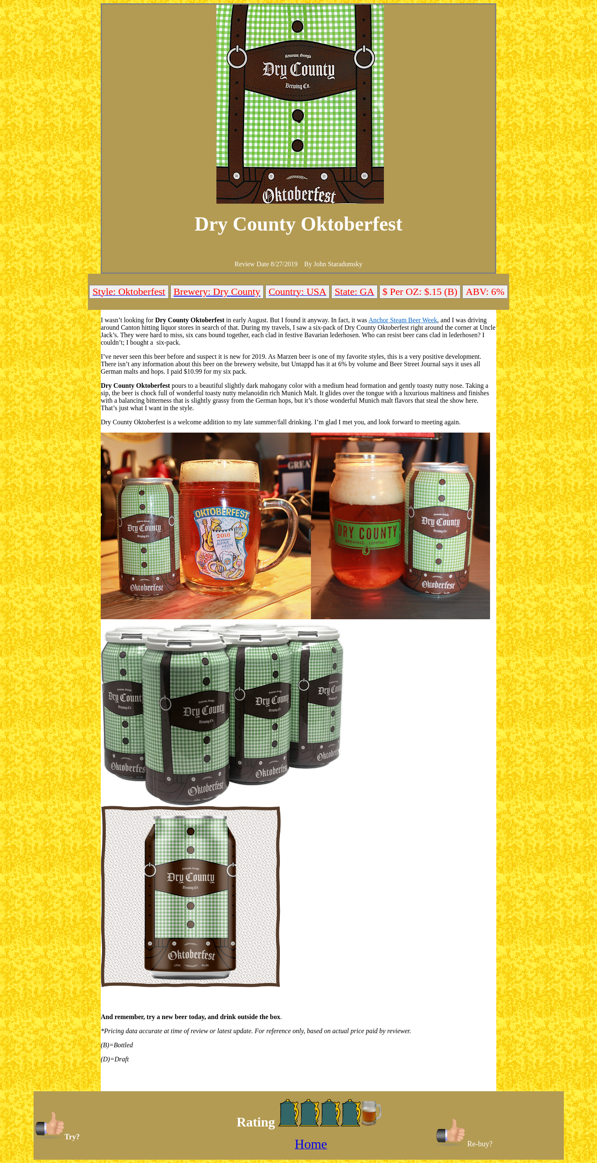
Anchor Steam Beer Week (403, 320)
